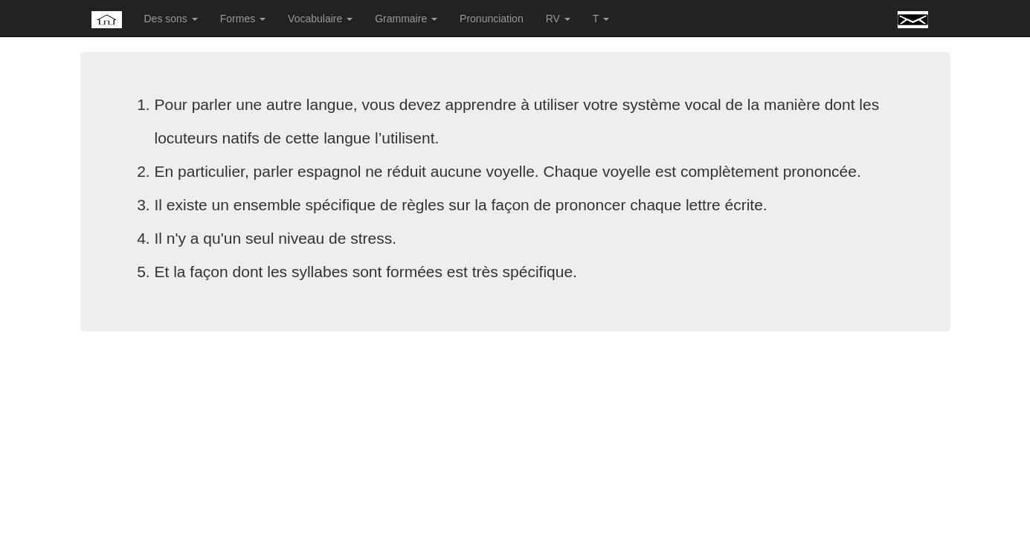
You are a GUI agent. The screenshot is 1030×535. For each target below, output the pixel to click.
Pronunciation (492, 19)
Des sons (171, 19)
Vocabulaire (320, 19)
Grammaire (406, 19)
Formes (242, 19)
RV (558, 19)
